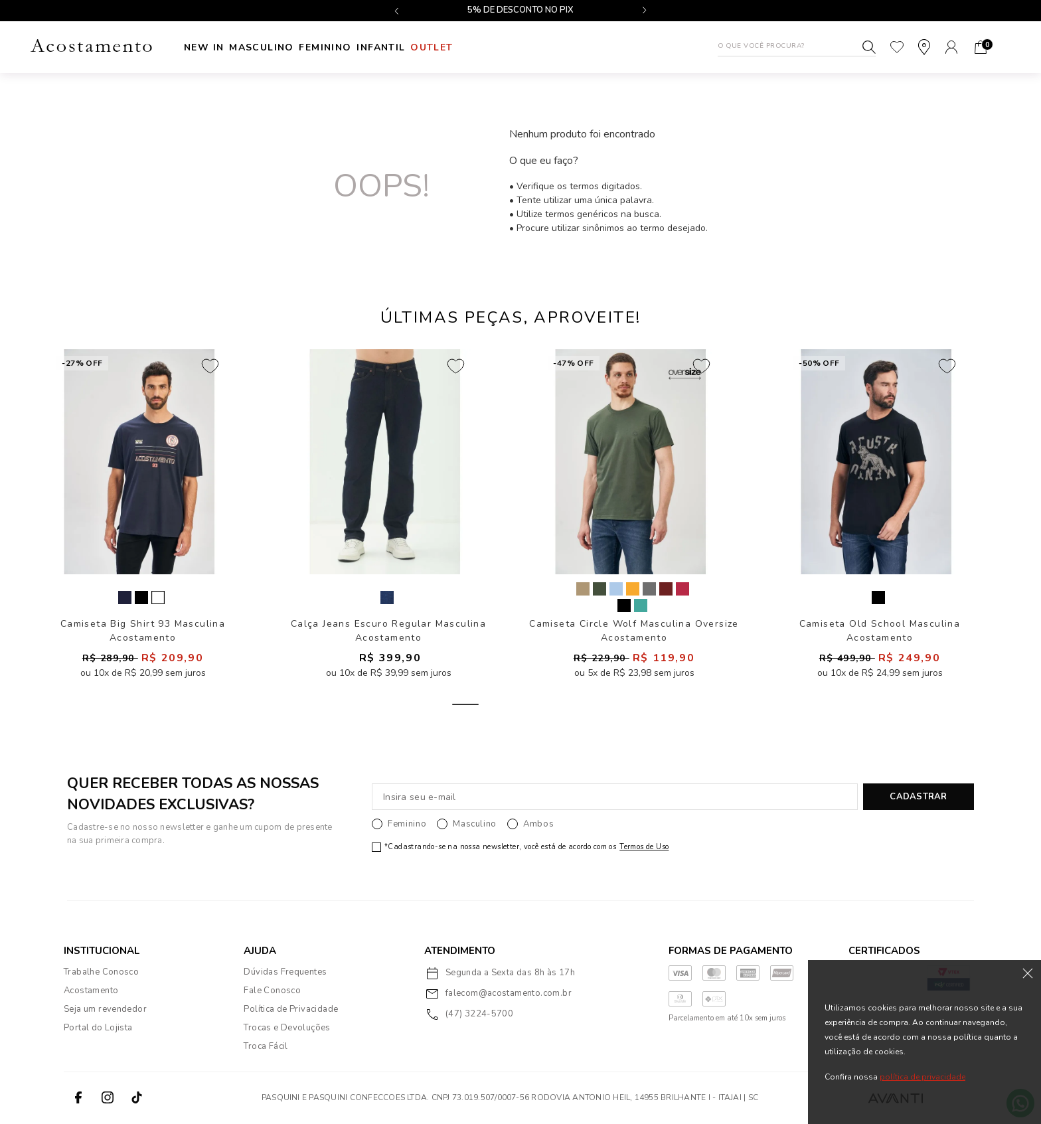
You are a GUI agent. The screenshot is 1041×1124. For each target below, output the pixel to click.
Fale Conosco (272, 991)
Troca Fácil (265, 1047)
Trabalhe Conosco (101, 973)
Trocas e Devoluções (287, 1028)
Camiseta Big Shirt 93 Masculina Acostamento (142, 631)
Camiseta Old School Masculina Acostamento (880, 631)
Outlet (504, 47)
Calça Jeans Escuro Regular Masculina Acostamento (388, 631)
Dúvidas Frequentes (285, 973)
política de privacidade (922, 1077)
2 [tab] (510, 705)
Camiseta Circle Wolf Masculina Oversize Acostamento (634, 631)
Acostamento (91, 991)
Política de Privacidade (291, 1010)
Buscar (869, 47)
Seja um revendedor (105, 1010)
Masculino (279, 47)
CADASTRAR (918, 797)
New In (204, 47)
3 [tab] (555, 705)
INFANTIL (435, 47)
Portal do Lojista (98, 1028)
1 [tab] (465, 705)
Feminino (361, 47)
